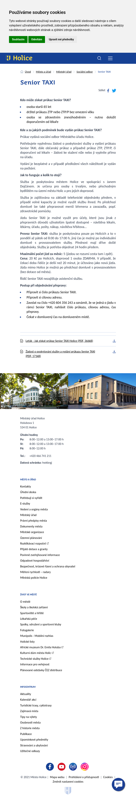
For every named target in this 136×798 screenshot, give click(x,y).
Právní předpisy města (33, 520)
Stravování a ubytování (34, 745)
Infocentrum (28, 686)
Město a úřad (43, 71)
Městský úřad (63, 71)
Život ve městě (28, 594)
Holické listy (27, 641)
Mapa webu (57, 777)
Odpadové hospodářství (34, 560)
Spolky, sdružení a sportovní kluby (40, 624)
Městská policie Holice (33, 577)
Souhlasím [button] (18, 39)
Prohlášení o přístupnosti (84, 777)
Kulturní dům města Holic (35, 653)
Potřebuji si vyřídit (31, 498)
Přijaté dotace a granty (34, 549)
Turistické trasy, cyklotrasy (36, 705)
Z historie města (30, 728)
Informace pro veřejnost (35, 664)
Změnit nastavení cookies (68, 781)
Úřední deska (28, 492)
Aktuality (25, 694)
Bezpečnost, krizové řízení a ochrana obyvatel (47, 566)
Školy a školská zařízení (34, 607)
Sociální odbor (85, 71)
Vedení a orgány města (34, 509)
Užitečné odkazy (30, 751)
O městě (25, 601)
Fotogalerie (27, 630)
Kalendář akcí (28, 699)
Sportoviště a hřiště (32, 613)
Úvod (28, 71)
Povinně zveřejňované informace (40, 555)
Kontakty (25, 486)
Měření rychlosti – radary (35, 572)
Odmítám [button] (36, 39)
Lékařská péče (28, 618)
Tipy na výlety (28, 717)
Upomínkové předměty (34, 739)
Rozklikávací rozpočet (33, 543)
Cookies (108, 777)
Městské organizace (32, 532)
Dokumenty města (31, 526)
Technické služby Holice (34, 658)
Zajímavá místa (29, 711)
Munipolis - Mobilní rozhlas (36, 636)
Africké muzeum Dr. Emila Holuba (40, 647)
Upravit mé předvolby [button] (61, 39)
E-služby (25, 503)
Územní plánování (31, 538)
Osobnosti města (30, 722)
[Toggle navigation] (110, 58)
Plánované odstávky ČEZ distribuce (41, 670)
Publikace (26, 734)
